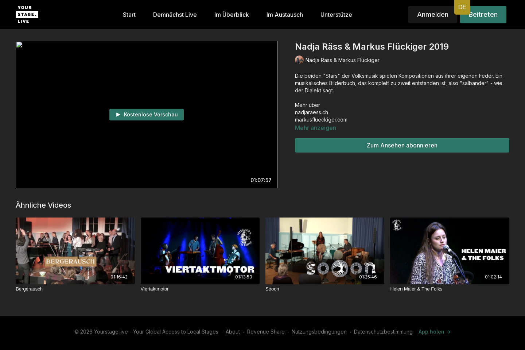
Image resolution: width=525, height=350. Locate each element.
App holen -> (435, 331)
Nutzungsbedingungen (319, 331)
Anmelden (432, 14)
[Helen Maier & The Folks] (449, 289)
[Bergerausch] (75, 289)
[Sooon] (324, 289)
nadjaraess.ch (311, 112)
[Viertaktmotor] (200, 289)
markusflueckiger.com (321, 119)
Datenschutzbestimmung (383, 331)
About (233, 331)
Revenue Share (266, 331)
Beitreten (483, 14)
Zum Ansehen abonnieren (402, 145)
